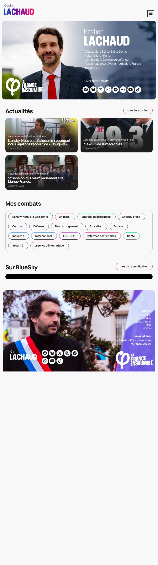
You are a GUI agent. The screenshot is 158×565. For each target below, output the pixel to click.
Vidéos (42, 136)
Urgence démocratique (122, 139)
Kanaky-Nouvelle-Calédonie (23, 136)
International (41, 173)
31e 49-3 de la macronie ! (102, 144)
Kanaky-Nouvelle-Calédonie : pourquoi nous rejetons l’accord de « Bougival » (39, 142)
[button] (150, 13)
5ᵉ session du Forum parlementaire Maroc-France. (36, 180)
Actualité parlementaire (96, 139)
